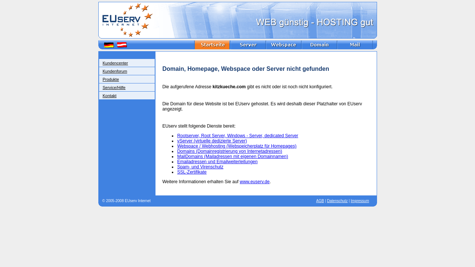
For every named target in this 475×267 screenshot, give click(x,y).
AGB (320, 201)
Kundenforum (115, 71)
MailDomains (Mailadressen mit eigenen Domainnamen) (232, 156)
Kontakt (110, 95)
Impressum (360, 201)
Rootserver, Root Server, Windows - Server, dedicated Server (237, 135)
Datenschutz (337, 201)
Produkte (111, 79)
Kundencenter (115, 63)
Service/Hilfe (114, 87)
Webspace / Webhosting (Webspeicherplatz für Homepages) (237, 146)
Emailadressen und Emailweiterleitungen (217, 161)
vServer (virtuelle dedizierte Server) (212, 141)
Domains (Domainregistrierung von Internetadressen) (229, 151)
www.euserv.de (254, 181)
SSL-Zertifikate (191, 172)
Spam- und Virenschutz (200, 166)
